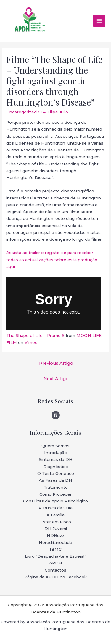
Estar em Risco (55, 521)
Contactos (55, 570)
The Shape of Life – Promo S (35, 335)
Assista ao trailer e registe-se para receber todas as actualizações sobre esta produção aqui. (51, 259)
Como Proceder (55, 494)
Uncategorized (21, 112)
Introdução (55, 452)
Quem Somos (55, 445)
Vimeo (31, 342)
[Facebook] (56, 415)
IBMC (56, 549)
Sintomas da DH (56, 459)
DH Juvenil (55, 528)
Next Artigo (56, 378)
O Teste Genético (55, 473)
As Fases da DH (55, 480)
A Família (55, 515)
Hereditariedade (55, 542)
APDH (55, 563)
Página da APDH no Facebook (55, 577)
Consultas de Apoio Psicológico (55, 501)
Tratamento (56, 487)
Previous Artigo (56, 363)
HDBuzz (56, 535)
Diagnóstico (55, 466)
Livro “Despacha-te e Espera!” (55, 556)
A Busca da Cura (56, 507)
